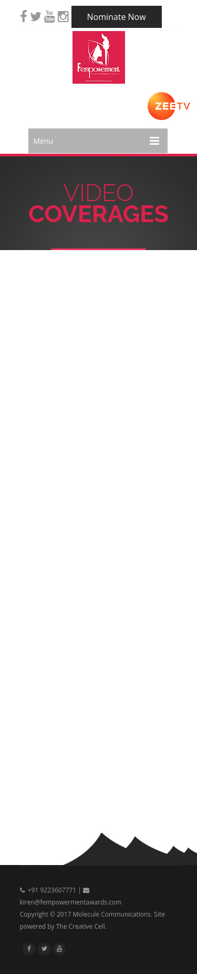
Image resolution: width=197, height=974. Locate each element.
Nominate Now (116, 17)
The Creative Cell (80, 926)
